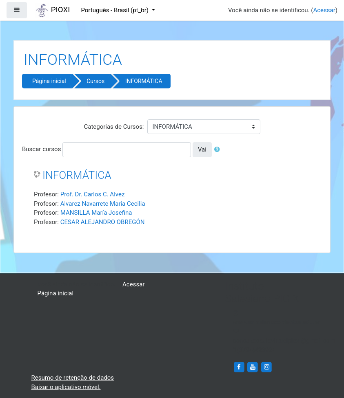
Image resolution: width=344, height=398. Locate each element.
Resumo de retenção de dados (72, 377)
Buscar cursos (41, 149)
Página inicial (49, 81)
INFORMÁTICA (143, 81)
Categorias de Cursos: (114, 126)
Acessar (324, 10)
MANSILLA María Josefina (96, 212)
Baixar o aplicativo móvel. (66, 387)
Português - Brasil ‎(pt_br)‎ (115, 10)
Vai (202, 149)
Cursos (95, 81)
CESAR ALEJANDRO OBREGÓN (102, 222)
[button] (218, 150)
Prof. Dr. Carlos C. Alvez (92, 194)
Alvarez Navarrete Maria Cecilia (102, 203)
